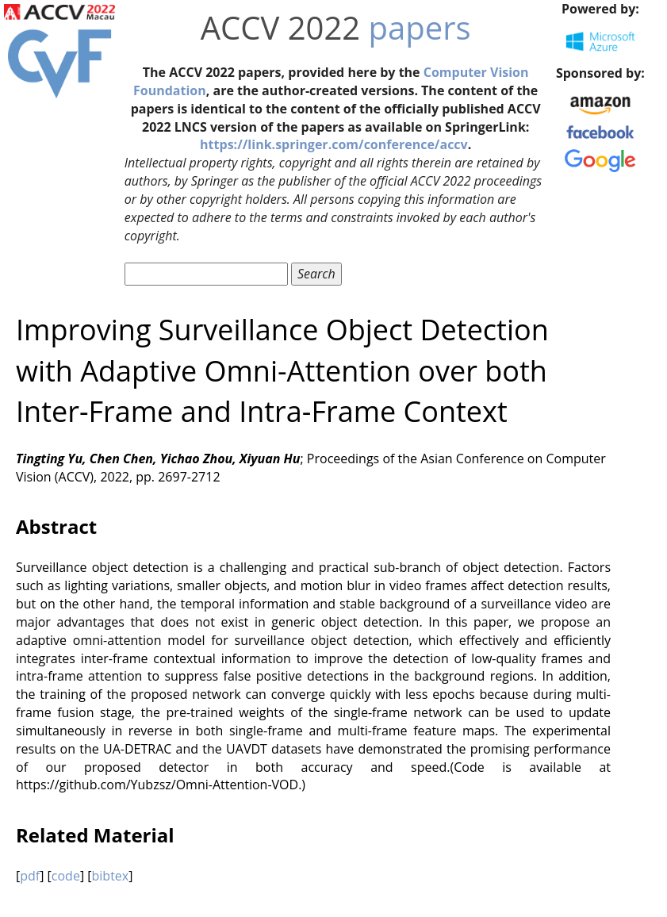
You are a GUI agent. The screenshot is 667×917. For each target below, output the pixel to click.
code (66, 875)
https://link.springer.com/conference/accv (334, 144)
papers (420, 27)
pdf (30, 875)
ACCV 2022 (280, 27)
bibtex (110, 875)
